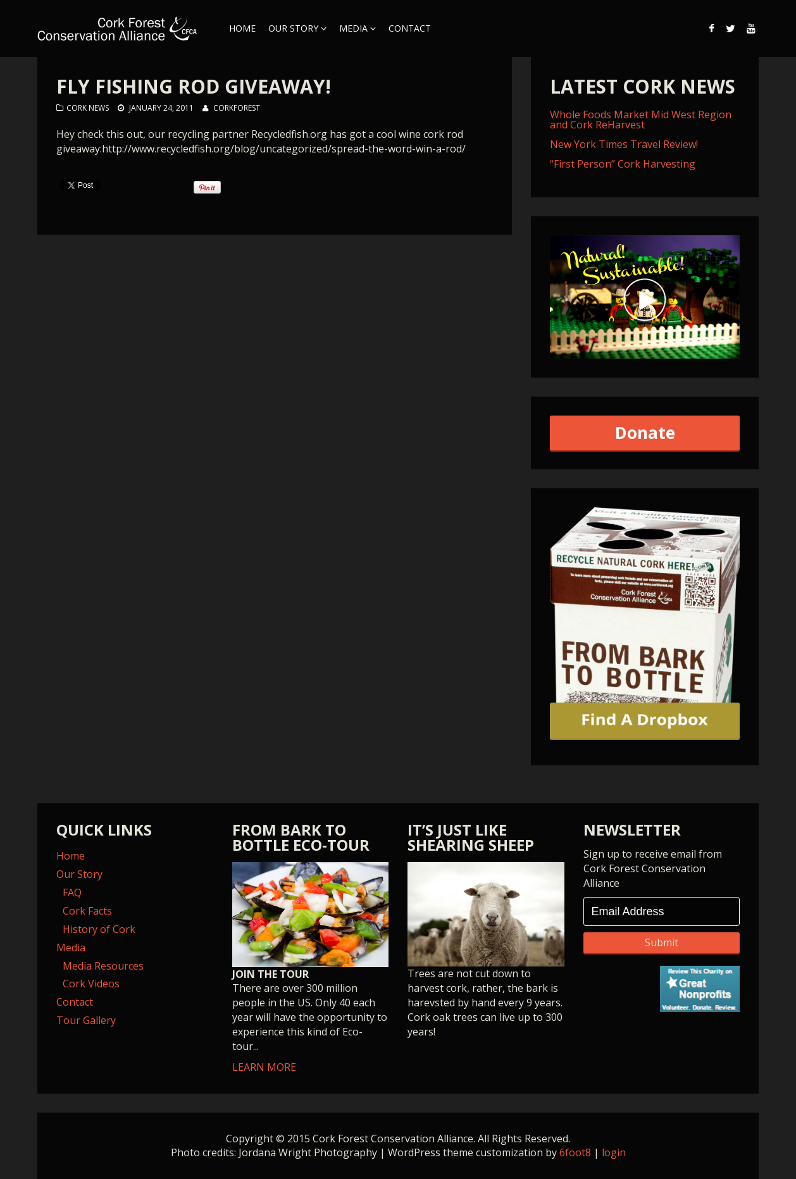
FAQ (72, 892)
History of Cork (99, 929)
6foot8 (575, 1152)
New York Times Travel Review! (624, 144)
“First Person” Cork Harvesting (622, 164)
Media (353, 28)
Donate (645, 432)
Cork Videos (91, 984)
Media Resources (103, 966)
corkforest (236, 107)
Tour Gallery (86, 1020)
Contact (410, 28)
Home (242, 28)
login (614, 1152)
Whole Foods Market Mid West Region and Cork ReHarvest (640, 120)
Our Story (293, 28)
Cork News (87, 107)
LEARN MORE (310, 967)
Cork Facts (87, 911)
